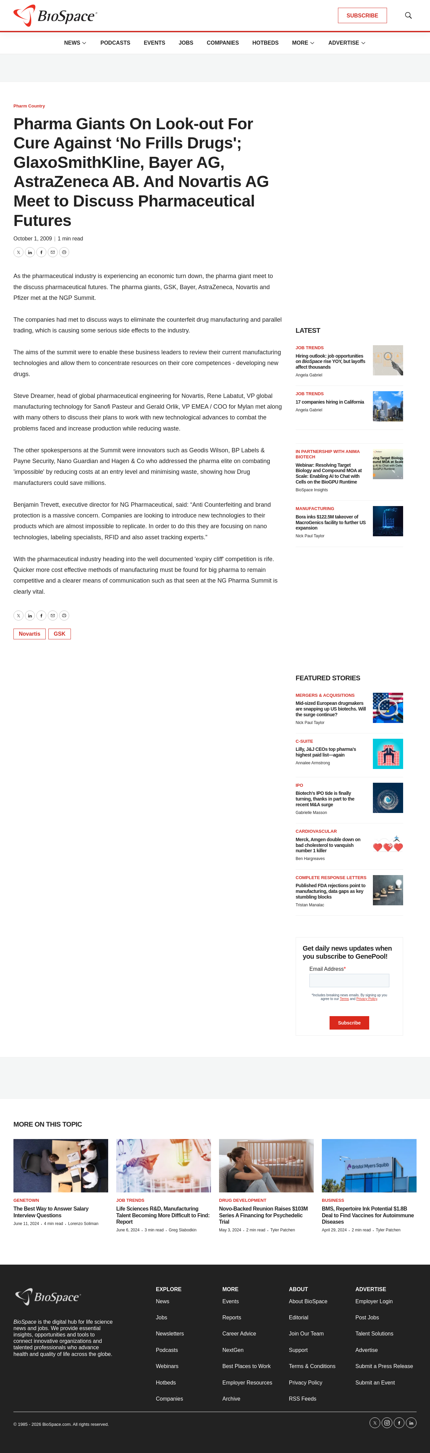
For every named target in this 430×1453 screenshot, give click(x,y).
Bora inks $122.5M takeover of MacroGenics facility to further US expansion (331, 522)
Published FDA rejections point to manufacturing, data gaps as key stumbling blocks (331, 891)
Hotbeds (265, 43)
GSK (60, 634)
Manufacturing (315, 508)
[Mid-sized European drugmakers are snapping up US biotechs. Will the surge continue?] (388, 708)
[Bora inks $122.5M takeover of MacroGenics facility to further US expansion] (388, 521)
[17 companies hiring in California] (388, 406)
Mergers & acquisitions (325, 695)
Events (154, 43)
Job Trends (310, 347)
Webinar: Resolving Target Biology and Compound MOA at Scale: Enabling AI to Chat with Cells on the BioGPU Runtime (329, 473)
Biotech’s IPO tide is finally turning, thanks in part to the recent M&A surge (325, 798)
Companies (223, 43)
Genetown (26, 1200)
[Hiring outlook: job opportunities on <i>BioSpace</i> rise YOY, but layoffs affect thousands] (388, 360)
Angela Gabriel (309, 375)
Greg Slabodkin (183, 1230)
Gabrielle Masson (311, 812)
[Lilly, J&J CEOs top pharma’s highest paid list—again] (388, 754)
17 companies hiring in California (330, 402)
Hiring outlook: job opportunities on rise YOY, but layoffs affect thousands (330, 361)
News (72, 43)
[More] (84, 43)
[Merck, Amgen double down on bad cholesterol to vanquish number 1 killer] (388, 844)
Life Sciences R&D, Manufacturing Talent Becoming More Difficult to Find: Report (163, 1215)
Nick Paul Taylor (310, 536)
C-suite (304, 741)
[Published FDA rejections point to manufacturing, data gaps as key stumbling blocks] (388, 890)
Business (333, 1200)
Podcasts (115, 43)
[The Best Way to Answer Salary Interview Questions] (60, 1165)
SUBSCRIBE (362, 15)
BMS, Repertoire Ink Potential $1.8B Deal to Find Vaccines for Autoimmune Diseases (368, 1215)
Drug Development (242, 1200)
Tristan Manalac (310, 905)
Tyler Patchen (282, 1230)
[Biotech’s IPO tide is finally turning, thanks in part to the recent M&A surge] (388, 798)
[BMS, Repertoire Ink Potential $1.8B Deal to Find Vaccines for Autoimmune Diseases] (369, 1165)
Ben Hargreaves (310, 858)
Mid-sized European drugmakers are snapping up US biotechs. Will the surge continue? (331, 708)
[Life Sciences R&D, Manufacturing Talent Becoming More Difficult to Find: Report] (163, 1165)
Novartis (29, 634)
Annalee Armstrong (313, 763)
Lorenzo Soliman (83, 1223)
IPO (299, 785)
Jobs (186, 43)
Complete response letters (331, 877)
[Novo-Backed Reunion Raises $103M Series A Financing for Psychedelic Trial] (266, 1165)
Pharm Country (29, 105)
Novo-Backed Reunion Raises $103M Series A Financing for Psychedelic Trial (263, 1215)
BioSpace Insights (312, 490)
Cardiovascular (316, 831)
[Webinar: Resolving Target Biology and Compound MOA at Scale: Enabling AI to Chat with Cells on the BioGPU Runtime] (388, 464)
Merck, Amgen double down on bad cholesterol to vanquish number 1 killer (328, 845)
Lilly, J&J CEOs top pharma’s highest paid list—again (326, 752)
